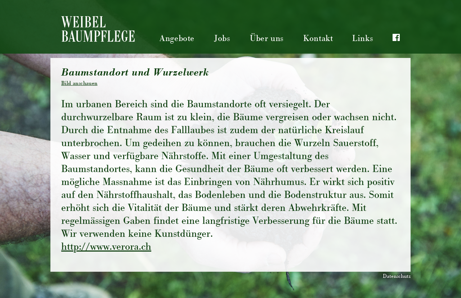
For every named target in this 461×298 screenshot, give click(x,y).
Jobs (222, 39)
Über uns (267, 39)
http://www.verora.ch (106, 247)
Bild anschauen (79, 84)
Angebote (177, 39)
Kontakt (318, 39)
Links (362, 39)
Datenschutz (397, 277)
